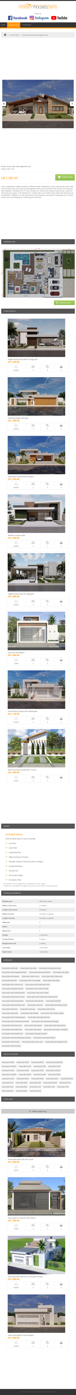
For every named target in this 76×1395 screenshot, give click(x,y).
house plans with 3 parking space (13, 1017)
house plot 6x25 (21, 1087)
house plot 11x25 (25, 1066)
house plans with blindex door (12, 1034)
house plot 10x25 (23, 1062)
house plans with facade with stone (37, 984)
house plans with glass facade (12, 989)
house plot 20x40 (52, 1079)
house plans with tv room (30, 976)
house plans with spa (27, 1009)
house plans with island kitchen (44, 1038)
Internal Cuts (13, 871)
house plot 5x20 (21, 1083)
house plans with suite (10, 968)
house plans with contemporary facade (15, 1021)
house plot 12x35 (37, 1070)
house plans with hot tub (46, 1009)
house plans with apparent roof (56, 1042)
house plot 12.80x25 (9, 1074)
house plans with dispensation (54, 1025)
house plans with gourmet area (50, 968)
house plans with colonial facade (13, 993)
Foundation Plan (15, 880)
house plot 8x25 (21, 1091)
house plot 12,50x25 (53, 1070)
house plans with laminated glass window (16, 1038)
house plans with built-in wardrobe (56, 1029)
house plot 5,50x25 (50, 1083)
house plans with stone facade (12, 1001)
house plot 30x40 (67, 1079)
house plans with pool (35, 1005)
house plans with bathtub (29, 1013)
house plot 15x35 (8, 1079)
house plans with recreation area (13, 1005)
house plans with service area (32, 1042)
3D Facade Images (16, 875)
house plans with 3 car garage (29, 980)
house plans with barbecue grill (56, 1005)
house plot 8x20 (7, 1091)
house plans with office (61, 972)
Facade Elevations (16, 866)
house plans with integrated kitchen (14, 972)
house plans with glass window (36, 1034)
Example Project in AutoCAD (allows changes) (26, 862)
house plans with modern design (52, 1013)
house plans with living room (12, 1025)
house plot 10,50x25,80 (54, 1062)
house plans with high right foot (38, 1017)
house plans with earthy (51, 980)
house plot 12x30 (23, 1070)
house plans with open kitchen (39, 972)
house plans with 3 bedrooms (52, 976)
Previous (4, 104)
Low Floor (12, 843)
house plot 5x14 (7, 1083)
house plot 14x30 (40, 1074)
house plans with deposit (33, 1025)
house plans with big (53, 1001)
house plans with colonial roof (12, 984)
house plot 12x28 (8, 1070)
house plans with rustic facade (37, 993)
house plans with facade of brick (13, 997)
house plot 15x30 (54, 1074)
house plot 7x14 (35, 1087)
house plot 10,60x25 (9, 1066)
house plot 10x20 (8, 1062)
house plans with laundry (10, 1042)
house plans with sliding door (12, 1029)
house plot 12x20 (40, 1066)
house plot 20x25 (23, 1079)
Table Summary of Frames (18, 857)
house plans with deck (10, 1009)
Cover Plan (13, 848)
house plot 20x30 (37, 1079)
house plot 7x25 (62, 1087)
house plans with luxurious (11, 1046)
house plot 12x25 (54, 1066)
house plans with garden (10, 976)
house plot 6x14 (65, 1083)
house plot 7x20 (49, 1087)
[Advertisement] (38, 58)
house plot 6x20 (7, 1087)
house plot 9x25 (35, 1091)
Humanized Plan (15, 852)
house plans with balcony (34, 1001)
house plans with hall (9, 980)
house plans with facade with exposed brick (42, 997)
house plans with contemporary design (45, 1021)
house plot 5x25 (35, 1083)
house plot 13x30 (25, 1074)
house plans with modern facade (37, 989)
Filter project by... (38, 1111)
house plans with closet (28, 968)
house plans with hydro (10, 1013)
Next (72, 104)
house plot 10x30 (37, 1062)
